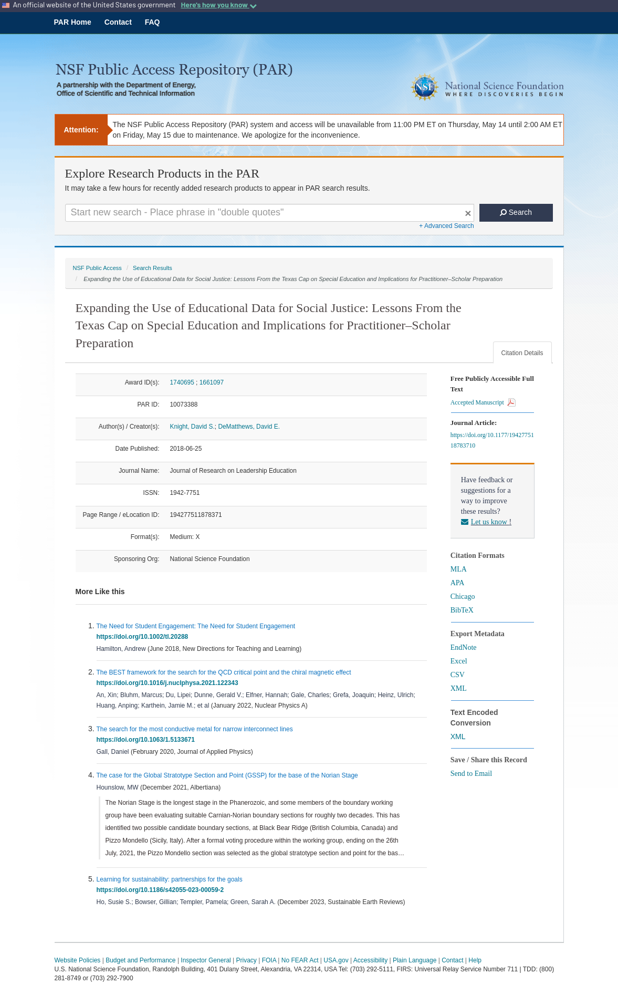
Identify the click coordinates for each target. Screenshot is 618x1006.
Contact (118, 22)
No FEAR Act (300, 960)
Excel (459, 661)
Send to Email (471, 773)
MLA (459, 569)
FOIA (269, 960)
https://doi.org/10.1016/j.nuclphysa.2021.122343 (169, 683)
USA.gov (335, 960)
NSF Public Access (97, 268)
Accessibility (370, 960)
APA (458, 583)
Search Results (152, 268)
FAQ (152, 22)
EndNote (464, 647)
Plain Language (414, 960)
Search (516, 212)
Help (474, 960)
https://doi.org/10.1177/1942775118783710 (492, 440)
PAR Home (72, 22)
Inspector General (206, 960)
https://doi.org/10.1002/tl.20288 (144, 636)
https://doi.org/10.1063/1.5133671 (147, 739)
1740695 (182, 382)
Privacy (246, 960)
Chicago (463, 596)
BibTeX (462, 610)
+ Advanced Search (446, 226)
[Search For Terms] (269, 213)
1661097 (212, 382)
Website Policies (78, 960)
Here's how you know (218, 4)
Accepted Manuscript (483, 402)
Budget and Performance (140, 960)
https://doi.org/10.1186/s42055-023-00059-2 (162, 890)
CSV (458, 675)
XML (459, 688)
